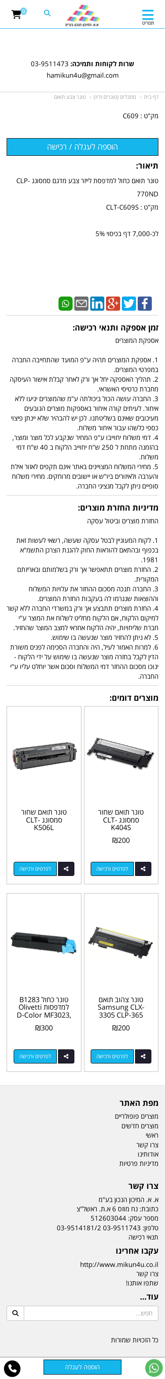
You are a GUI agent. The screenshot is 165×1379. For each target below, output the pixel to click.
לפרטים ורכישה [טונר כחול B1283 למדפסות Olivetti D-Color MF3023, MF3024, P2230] (35, 1056)
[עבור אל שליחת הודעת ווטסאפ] (154, 1368)
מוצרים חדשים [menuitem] (139, 1125)
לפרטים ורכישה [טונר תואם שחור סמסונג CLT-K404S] (112, 868)
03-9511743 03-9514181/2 (99, 1227)
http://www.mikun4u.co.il (119, 1264)
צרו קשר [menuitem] (147, 1144)
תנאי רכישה (143, 1236)
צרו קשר (147, 1273)
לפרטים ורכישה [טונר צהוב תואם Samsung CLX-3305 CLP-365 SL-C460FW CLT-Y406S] (112, 1056)
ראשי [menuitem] (152, 1135)
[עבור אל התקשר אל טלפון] (12, 1368)
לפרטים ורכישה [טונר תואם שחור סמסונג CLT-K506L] (35, 868)
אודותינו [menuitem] (148, 1154)
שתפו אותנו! (142, 1282)
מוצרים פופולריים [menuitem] (136, 1116)
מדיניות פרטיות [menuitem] (138, 1163)
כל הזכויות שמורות (134, 1339)
